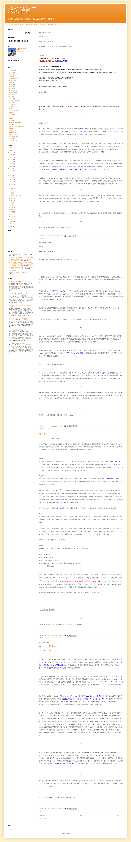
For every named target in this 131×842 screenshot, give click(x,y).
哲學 (10, 82)
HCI (10, 124)
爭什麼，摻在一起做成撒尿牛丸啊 (18, 293)
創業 (10, 96)
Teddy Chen (22, 48)
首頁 (7, 24)
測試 (10, 98)
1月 (12, 216)
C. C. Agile (12, 114)
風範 (41, 246)
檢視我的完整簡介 (21, 51)
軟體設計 (11, 92)
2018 (11, 164)
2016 (11, 168)
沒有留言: (59, 235)
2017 (11, 166)
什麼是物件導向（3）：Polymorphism (19, 318)
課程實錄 (11, 104)
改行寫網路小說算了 (14, 74)
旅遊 (10, 84)
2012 (11, 177)
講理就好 (43, 36)
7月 (12, 203)
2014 (11, 173)
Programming (12, 134)
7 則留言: (60, 808)
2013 (11, 175)
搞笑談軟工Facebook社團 (48, 24)
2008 (11, 224)
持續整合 (11, 80)
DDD (10, 116)
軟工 (44, 428)
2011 (11, 180)
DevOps (11, 118)
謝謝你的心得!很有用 (14, 272)
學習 (10, 106)
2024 (11, 150)
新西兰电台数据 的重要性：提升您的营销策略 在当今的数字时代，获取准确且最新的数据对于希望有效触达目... (21, 264)
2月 (12, 214)
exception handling (14, 122)
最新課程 (11, 94)
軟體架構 (11, 90)
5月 (12, 207)
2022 (11, 154)
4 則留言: (60, 426)
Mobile (11, 130)
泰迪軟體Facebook (31, 24)
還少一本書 (12, 110)
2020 (11, 159)
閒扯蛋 (42, 434)
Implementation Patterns (15, 126)
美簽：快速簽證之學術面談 (16, 330)
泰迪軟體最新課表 (17, 24)
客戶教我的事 (12, 78)
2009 (11, 221)
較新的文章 (42, 815)
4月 (12, 209)
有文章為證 (102, 146)
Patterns (11, 132)
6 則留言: (60, 635)
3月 (12, 212)
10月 (12, 186)
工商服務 (11, 70)
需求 (10, 102)
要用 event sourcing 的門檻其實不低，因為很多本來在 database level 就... (21, 268)
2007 (11, 226)
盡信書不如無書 (13, 100)
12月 (12, 182)
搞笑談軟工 (22, 10)
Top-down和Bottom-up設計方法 (17, 343)
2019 (11, 161)
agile (47, 811)
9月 (12, 198)
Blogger (68, 833)
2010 (11, 219)
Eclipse (11, 120)
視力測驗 (11, 86)
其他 (10, 76)
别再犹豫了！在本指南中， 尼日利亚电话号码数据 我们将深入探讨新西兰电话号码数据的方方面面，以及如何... (21, 259)
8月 (12, 200)
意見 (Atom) (46, 818)
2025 (11, 148)
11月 (12, 184)
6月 (12, 205)
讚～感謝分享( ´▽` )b (14, 254)
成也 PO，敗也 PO (48, 646)
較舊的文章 (120, 815)
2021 (11, 157)
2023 (11, 152)
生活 (44, 238)
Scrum (11, 138)
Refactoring (12, 136)
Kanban (11, 128)
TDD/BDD (11, 140)
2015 (11, 170)
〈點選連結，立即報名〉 (61, 61)
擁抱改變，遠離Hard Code (16, 281)
